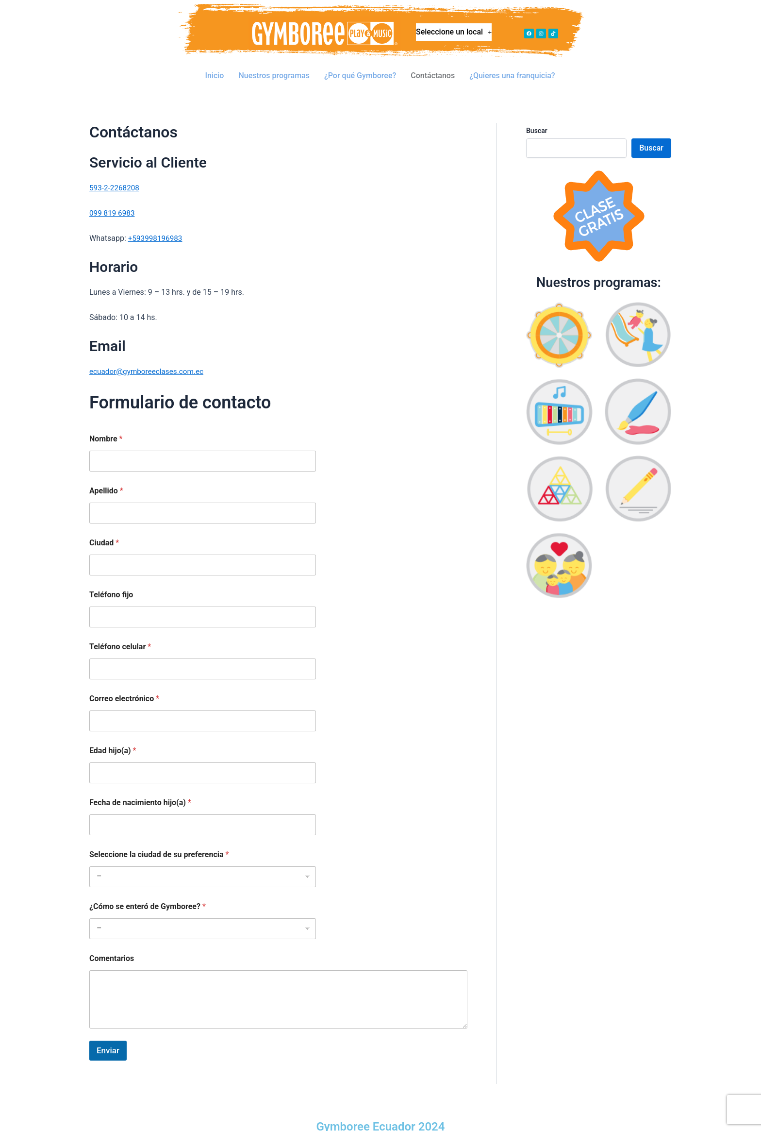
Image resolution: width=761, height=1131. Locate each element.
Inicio (214, 68)
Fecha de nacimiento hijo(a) (140, 788)
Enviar (108, 1036)
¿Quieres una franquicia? (513, 68)
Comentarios (111, 943)
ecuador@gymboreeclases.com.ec (149, 356)
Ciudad (104, 528)
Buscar (536, 116)
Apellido (106, 476)
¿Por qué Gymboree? (360, 68)
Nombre (105, 424)
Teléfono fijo (111, 580)
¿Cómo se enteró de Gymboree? (147, 891)
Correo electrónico (124, 684)
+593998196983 (156, 223)
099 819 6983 (113, 198)
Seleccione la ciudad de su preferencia (159, 839)
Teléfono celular (120, 632)
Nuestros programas (274, 68)
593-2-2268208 (115, 173)
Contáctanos (433, 68)
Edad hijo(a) (112, 736)
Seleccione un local (454, 34)
